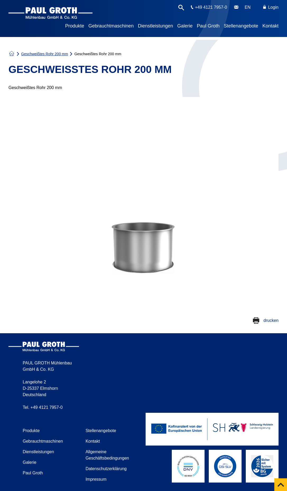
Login (271, 7)
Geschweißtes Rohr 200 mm (44, 54)
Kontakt (270, 26)
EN (248, 7)
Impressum (96, 479)
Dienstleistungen (155, 26)
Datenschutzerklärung (106, 468)
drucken (271, 320)
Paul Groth (208, 26)
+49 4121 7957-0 (211, 7)
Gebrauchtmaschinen (111, 26)
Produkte (74, 26)
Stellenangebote (241, 26)
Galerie (185, 26)
